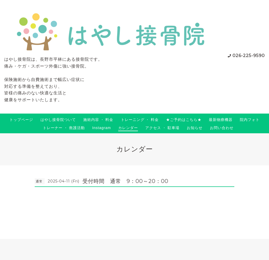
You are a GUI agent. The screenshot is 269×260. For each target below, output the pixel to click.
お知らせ (195, 128)
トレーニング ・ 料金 (140, 120)
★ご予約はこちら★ (183, 120)
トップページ (21, 120)
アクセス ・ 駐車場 (162, 128)
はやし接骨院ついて (58, 120)
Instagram (101, 128)
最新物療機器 (220, 120)
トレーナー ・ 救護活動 (64, 128)
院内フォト (250, 120)
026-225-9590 (248, 55)
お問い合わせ (222, 128)
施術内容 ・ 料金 (98, 120)
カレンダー (128, 128)
